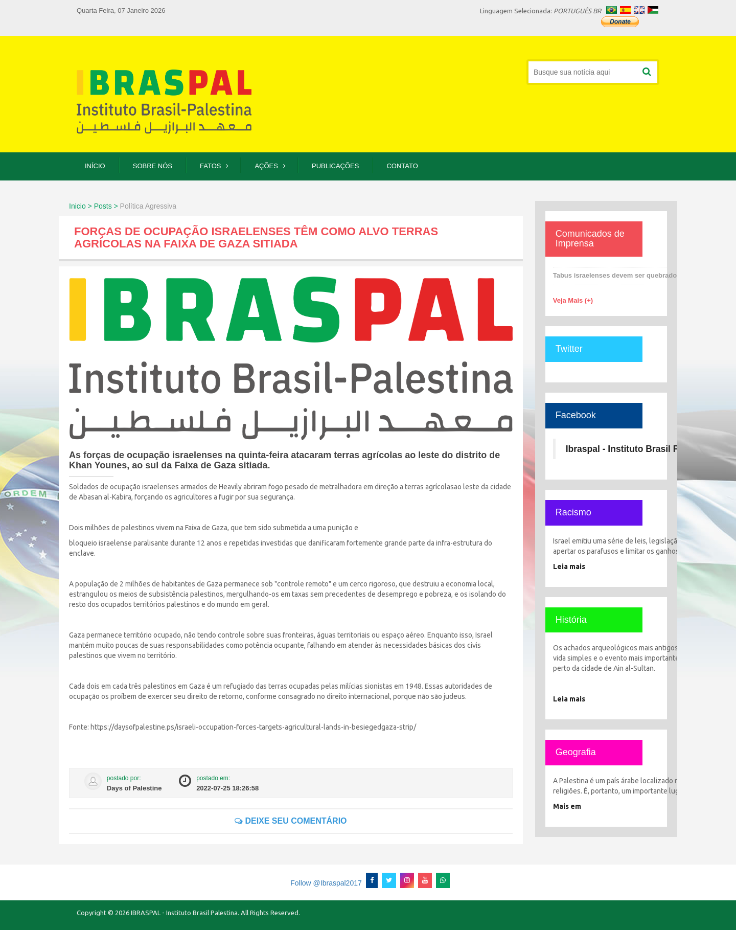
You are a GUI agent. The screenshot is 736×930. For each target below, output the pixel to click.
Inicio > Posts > (93, 206)
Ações (266, 166)
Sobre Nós (152, 166)
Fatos (210, 166)
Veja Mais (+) (573, 300)
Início (95, 166)
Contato (402, 166)
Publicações (335, 166)
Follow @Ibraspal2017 (326, 883)
